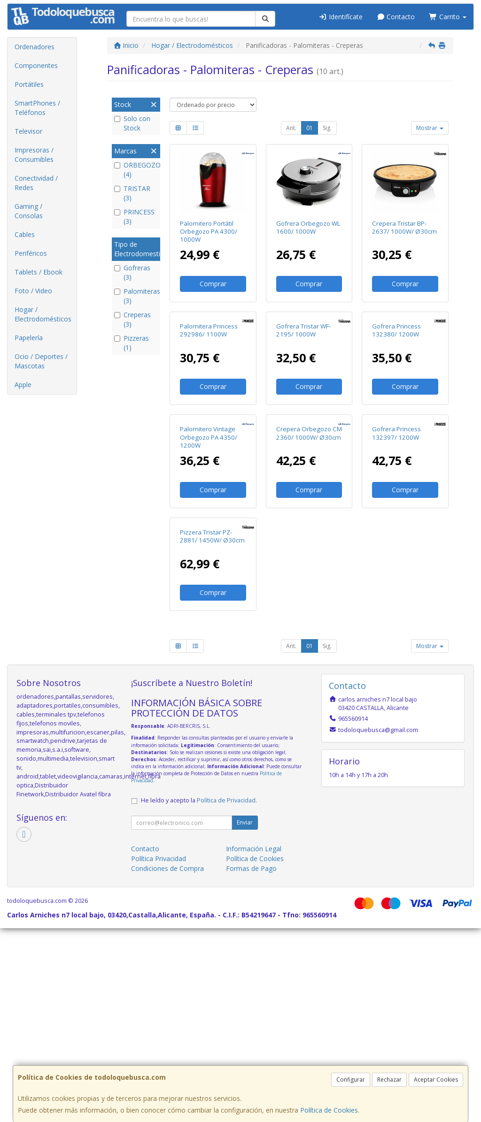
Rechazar (389, 1080)
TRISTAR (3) (132, 193)
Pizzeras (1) (131, 343)
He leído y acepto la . (199, 994)
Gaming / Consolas (29, 211)
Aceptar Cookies (436, 1080)
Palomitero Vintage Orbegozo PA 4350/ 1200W (208, 566)
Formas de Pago (251, 1062)
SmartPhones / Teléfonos (37, 108)
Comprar (213, 283)
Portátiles (29, 84)
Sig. (327, 128)
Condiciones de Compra (167, 1062)
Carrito (447, 16)
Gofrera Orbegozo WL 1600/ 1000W (308, 227)
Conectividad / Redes (36, 183)
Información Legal (253, 1042)
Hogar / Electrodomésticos (43, 314)
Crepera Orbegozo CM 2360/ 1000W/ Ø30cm (309, 562)
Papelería (29, 337)
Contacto (396, 16)
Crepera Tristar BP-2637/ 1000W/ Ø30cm (404, 227)
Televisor (28, 131)
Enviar (245, 1016)
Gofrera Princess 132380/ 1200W (396, 395)
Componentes (36, 65)
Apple (23, 384)
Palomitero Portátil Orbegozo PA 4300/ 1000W (208, 231)
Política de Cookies (329, 1110)
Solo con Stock (132, 123)
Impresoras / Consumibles (34, 154)
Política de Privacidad (226, 994)
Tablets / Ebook (38, 271)
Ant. (291, 128)
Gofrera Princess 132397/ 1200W (396, 562)
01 (309, 128)
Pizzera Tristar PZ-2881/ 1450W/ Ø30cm (212, 730)
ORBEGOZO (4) (136, 169)
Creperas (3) (132, 319)
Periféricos (31, 253)
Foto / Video (33, 290)
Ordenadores (34, 46)
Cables (25, 234)
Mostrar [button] (429, 128)
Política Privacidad (158, 1052)
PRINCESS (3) (134, 216)
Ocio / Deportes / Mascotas (41, 361)
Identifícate (340, 16)
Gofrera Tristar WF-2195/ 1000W (303, 395)
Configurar (350, 1080)
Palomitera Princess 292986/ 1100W (209, 395)
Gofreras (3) (132, 272)
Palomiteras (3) (136, 296)
